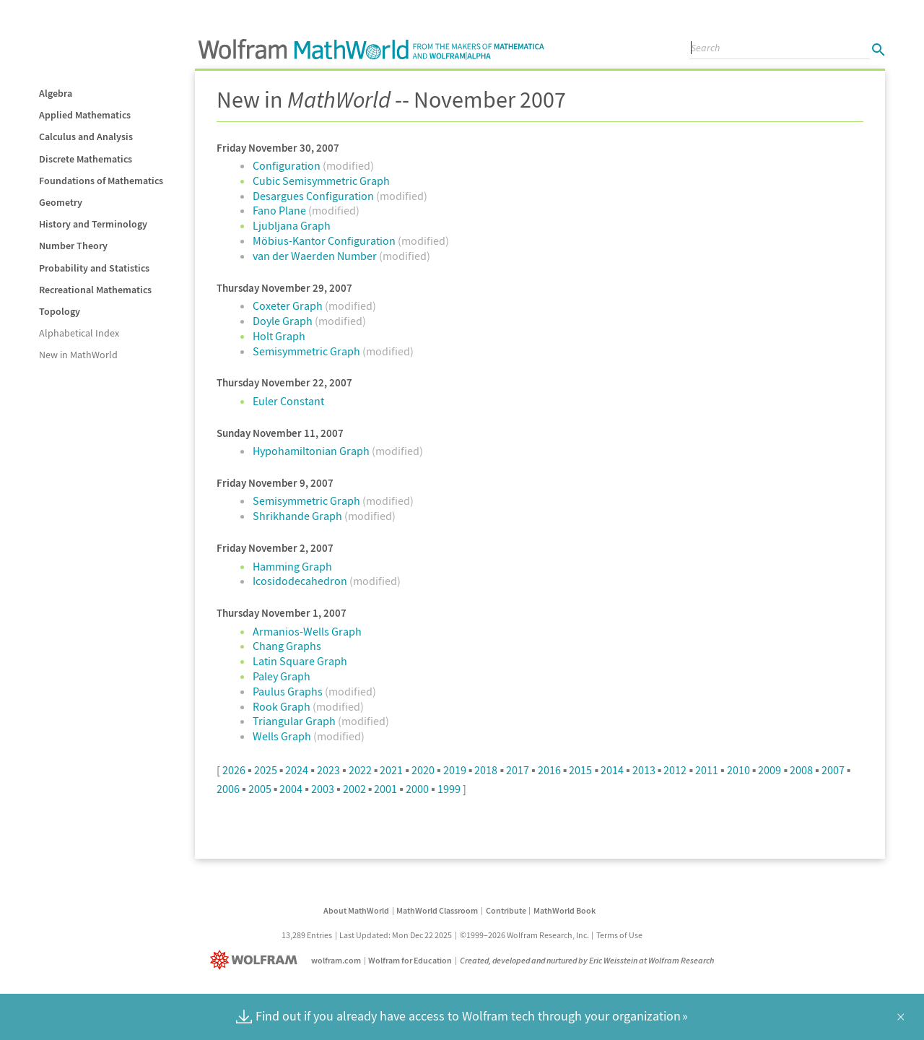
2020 (423, 770)
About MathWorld (356, 910)
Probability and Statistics (94, 267)
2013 (643, 770)
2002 (354, 788)
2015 (580, 770)
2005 (259, 788)
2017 (517, 770)
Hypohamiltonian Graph (312, 450)
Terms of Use (619, 935)
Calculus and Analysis (86, 136)
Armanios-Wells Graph (307, 631)
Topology (59, 311)
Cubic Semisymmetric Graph (321, 180)
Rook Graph (283, 706)
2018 (485, 770)
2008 (801, 770)
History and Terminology (93, 223)
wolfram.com (336, 960)
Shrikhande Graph (298, 515)
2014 (612, 770)
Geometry (60, 202)
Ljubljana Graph (292, 225)
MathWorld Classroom (437, 910)
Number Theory (73, 245)
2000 (417, 788)
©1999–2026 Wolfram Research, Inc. (524, 935)
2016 (549, 770)
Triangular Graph (295, 721)
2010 (738, 770)
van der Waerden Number (316, 255)
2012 (675, 770)
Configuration (288, 165)
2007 (833, 770)
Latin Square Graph (300, 661)
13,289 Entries (307, 935)
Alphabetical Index (79, 332)
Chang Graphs (287, 645)
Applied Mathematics (85, 114)
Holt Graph (279, 336)
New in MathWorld (78, 354)
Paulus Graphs (289, 691)
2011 (706, 770)
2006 (228, 788)
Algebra (55, 93)
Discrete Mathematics (85, 158)
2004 (290, 788)
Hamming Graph (292, 566)
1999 (449, 788)
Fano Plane (280, 210)
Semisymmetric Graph (307, 351)
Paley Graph (281, 676)
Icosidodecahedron (301, 580)
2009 (769, 770)
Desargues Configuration (314, 195)
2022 (360, 770)
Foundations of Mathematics (101, 180)
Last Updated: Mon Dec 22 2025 (395, 935)
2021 (391, 770)
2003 (322, 788)
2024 (296, 770)
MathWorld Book (564, 910)
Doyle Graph (284, 320)
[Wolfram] (256, 960)
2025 (265, 770)
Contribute (506, 910)
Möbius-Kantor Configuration (325, 240)
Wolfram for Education (410, 960)
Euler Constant (288, 401)
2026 (233, 770)
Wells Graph (283, 736)
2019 (454, 770)
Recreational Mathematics (95, 289)
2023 (328, 770)
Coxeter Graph (289, 305)
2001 (385, 788)
